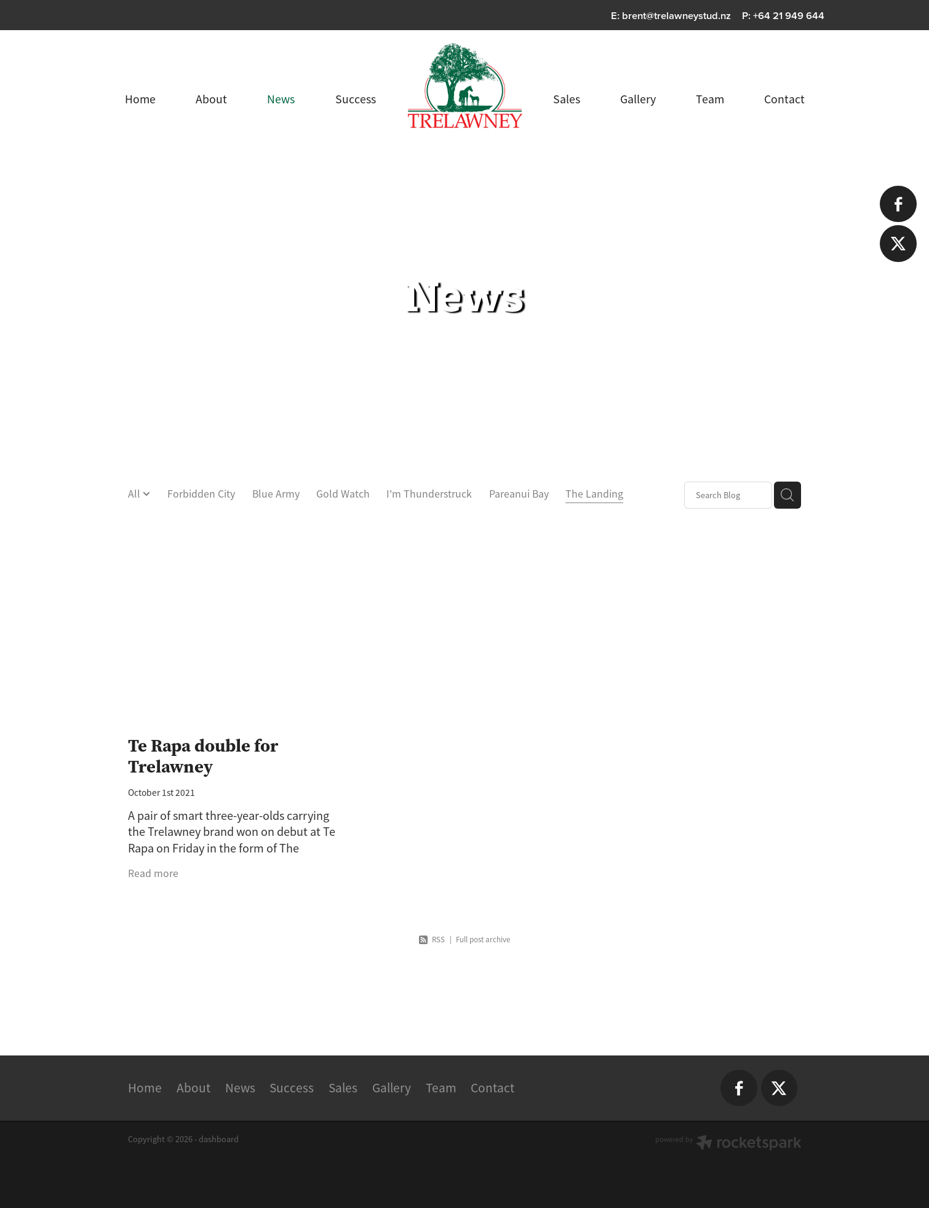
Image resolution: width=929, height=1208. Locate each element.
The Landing (594, 494)
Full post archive (483, 939)
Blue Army (276, 494)
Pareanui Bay (519, 494)
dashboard (219, 1139)
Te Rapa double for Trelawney (203, 756)
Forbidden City (201, 494)
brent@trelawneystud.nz (676, 15)
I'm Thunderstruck (429, 494)
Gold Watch (343, 494)
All (135, 494)
